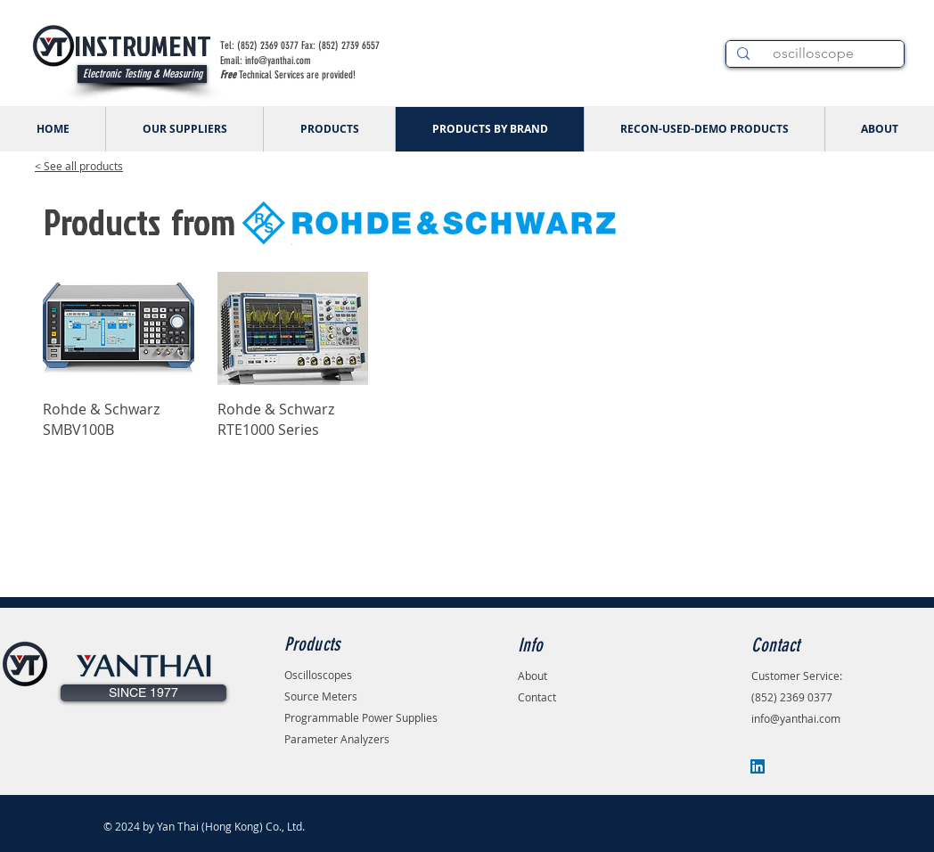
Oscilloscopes (318, 675)
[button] (143, 692)
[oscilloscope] (813, 53)
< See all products (79, 166)
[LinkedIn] (757, 766)
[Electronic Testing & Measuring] (142, 74)
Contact (537, 697)
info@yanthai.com (795, 718)
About (532, 675)
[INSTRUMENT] (142, 46)
